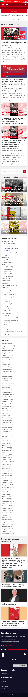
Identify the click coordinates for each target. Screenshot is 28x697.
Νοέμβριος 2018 (6, 529)
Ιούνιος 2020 (5, 492)
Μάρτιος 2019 (6, 519)
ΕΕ (6, 299)
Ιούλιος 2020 (5, 489)
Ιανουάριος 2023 (6, 425)
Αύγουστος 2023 (6, 408)
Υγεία (3, 327)
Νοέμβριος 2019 (6, 508)
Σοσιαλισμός (7, 290)
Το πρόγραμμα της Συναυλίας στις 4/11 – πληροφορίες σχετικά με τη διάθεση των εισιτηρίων (13, 623)
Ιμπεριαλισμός (8, 297)
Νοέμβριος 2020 (6, 482)
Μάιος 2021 (5, 468)
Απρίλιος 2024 (6, 390)
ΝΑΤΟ (6, 301)
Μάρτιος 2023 (6, 420)
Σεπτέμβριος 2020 (7, 487)
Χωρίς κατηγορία (7, 334)
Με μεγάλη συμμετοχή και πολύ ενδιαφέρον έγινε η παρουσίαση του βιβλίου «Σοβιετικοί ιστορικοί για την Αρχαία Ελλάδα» (13, 202)
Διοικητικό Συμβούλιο (10, 248)
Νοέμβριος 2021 (6, 457)
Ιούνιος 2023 (5, 413)
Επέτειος (4, 278)
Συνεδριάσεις (7, 276)
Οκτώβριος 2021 (6, 459)
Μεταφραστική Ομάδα (7, 187)
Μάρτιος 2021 (6, 473)
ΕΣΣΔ (5, 329)
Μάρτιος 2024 (6, 392)
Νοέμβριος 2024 (6, 378)
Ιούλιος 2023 (5, 411)
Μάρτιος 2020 (6, 499)
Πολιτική (4, 292)
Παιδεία (4, 287)
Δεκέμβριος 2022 (7, 427)
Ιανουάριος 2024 (6, 397)
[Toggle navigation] (7, 4)
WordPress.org (5, 688)
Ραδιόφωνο (7, 274)
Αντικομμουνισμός (9, 294)
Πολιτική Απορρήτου (6, 673)
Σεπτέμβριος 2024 (7, 383)
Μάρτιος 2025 (6, 369)
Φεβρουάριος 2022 (7, 450)
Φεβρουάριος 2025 (7, 371)
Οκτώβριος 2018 (6, 531)
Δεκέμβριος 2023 (7, 399)
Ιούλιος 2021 (5, 464)
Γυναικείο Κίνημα (6, 262)
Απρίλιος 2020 (6, 496)
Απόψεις (4, 257)
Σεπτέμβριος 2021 (7, 462)
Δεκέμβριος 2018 (7, 526)
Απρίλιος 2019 (6, 517)
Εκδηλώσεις (8, 196)
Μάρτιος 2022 (6, 448)
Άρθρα (4, 260)
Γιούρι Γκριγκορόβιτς (9, 604)
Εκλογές (11, 36)
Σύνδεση (3, 681)
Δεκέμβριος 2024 (7, 376)
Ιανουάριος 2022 (6, 452)
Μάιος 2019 (5, 515)
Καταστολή (7, 304)
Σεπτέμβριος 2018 (7, 533)
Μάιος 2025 (5, 364)
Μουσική (6, 324)
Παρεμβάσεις (7, 269)
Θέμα (4, 38)
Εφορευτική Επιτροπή (19, 36)
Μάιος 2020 (5, 494)
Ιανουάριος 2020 (6, 503)
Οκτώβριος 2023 (6, 404)
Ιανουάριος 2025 (6, 373)
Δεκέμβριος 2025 (7, 350)
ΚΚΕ (5, 306)
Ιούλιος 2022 (5, 438)
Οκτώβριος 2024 (6, 380)
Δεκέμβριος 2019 (7, 506)
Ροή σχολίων (4, 686)
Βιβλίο (4, 196)
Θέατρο (6, 322)
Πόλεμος (6, 311)
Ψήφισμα (6, 255)
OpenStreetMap (17, 665)
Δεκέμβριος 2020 (7, 480)
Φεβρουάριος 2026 (7, 346)
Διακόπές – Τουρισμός (10, 317)
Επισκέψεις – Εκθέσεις (10, 320)
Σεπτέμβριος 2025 (7, 357)
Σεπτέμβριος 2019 (7, 513)
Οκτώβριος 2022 (6, 431)
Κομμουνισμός (7, 308)
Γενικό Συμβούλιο (8, 246)
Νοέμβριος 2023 (6, 401)
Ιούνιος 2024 (5, 385)
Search (24, 171)
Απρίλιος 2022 (6, 445)
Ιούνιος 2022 (5, 441)
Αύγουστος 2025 (6, 360)
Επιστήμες (5, 280)
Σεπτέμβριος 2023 (7, 406)
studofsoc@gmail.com (10, 645)
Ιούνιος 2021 (5, 466)
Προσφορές (7, 271)
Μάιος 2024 (5, 387)
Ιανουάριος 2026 (6, 348)
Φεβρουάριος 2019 (7, 522)
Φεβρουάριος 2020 (7, 501)
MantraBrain (17, 695)
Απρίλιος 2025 (6, 367)
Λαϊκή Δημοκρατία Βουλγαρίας (12, 331)
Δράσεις (4, 264)
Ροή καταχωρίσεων (6, 684)
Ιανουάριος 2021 (6, 478)
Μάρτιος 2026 (6, 343)
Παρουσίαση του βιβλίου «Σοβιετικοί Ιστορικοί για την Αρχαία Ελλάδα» (14, 218)
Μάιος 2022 (5, 443)
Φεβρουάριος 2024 (7, 394)
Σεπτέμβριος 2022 (7, 434)
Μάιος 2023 (5, 415)
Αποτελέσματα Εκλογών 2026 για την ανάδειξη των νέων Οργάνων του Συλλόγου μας (14, 43)
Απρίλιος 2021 (6, 471)
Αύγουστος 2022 (6, 436)
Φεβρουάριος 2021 (7, 475)
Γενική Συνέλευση (8, 243)
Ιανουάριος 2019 (6, 524)
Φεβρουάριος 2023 (7, 422)
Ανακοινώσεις (6, 36)
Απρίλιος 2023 (6, 418)
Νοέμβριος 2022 (6, 429)
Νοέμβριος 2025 (6, 353)
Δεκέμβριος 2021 (7, 455)
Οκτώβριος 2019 (6, 510)
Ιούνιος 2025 (5, 362)
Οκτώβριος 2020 (6, 485)
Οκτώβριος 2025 (6, 355)
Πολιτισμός (5, 313)
